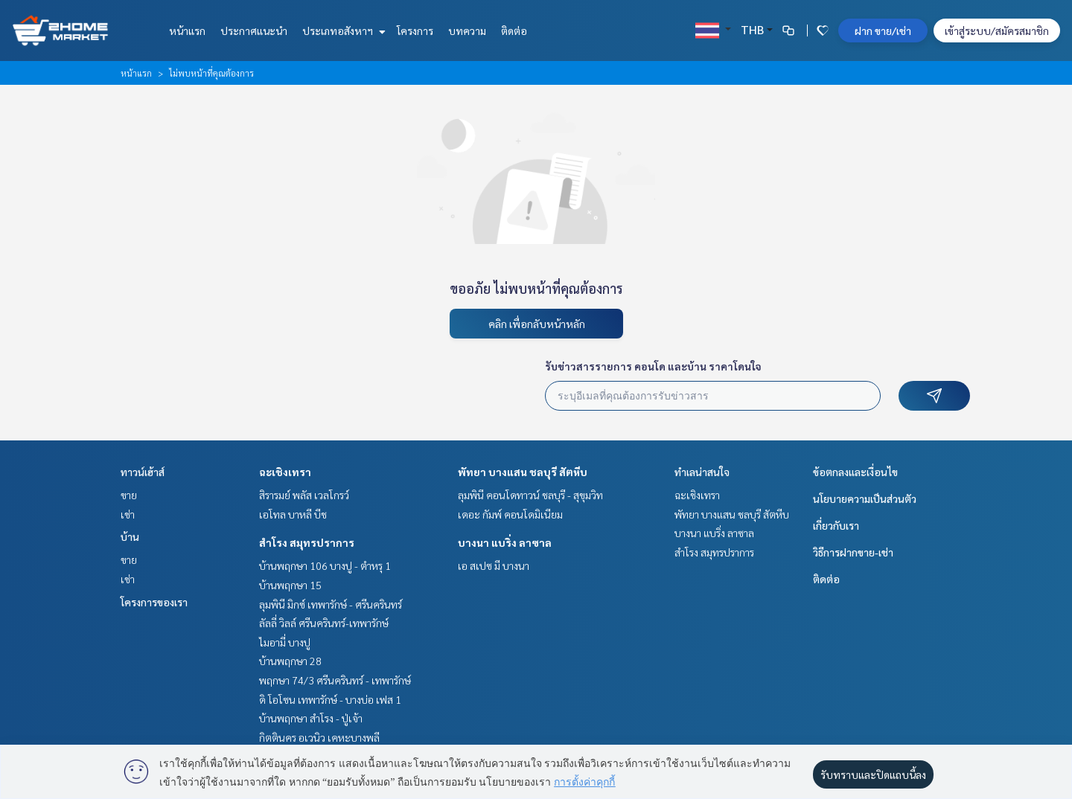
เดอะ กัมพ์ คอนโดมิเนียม (510, 514)
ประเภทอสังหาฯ (342, 30)
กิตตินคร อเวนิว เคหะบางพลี (319, 737)
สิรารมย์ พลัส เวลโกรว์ (304, 494)
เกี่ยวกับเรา (836, 525)
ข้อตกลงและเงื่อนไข (855, 471)
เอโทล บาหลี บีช (293, 514)
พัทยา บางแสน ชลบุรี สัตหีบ (522, 471)
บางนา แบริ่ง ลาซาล (505, 542)
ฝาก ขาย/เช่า (883, 30)
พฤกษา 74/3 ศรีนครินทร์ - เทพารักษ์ (335, 680)
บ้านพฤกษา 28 (290, 660)
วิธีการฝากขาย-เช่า (853, 552)
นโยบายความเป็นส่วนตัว (864, 498)
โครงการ (415, 30)
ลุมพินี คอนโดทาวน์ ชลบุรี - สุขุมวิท (530, 494)
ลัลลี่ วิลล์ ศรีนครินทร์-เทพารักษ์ (324, 622)
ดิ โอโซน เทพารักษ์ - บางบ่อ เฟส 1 (330, 699)
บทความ (467, 30)
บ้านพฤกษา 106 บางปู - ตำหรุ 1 (325, 565)
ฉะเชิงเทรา (285, 471)
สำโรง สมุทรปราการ (306, 542)
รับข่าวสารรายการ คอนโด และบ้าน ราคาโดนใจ (653, 366)
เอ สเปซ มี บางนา (493, 565)
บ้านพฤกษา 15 (290, 584)
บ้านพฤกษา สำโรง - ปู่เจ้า (311, 718)
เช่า (128, 514)
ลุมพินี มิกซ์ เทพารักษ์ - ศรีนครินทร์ (330, 604)
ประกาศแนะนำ (253, 30)
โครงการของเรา (154, 602)
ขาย (129, 494)
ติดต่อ (514, 30)
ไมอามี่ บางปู (284, 642)
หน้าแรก (187, 30)
